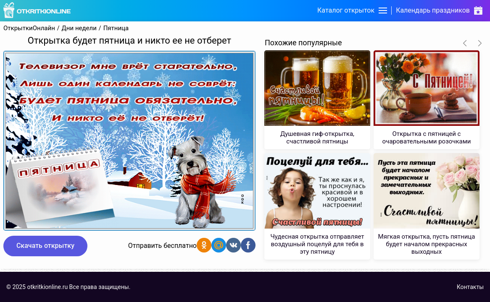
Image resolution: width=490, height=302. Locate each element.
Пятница (116, 28)
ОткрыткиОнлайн (29, 28)
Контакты (470, 287)
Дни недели (79, 28)
